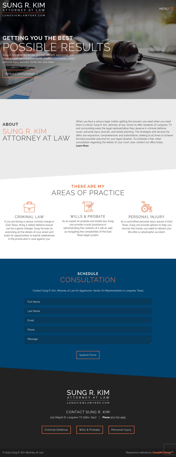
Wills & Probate (89, 429)
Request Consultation (20, 73)
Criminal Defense (56, 429)
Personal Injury (121, 429)
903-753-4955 (118, 417)
